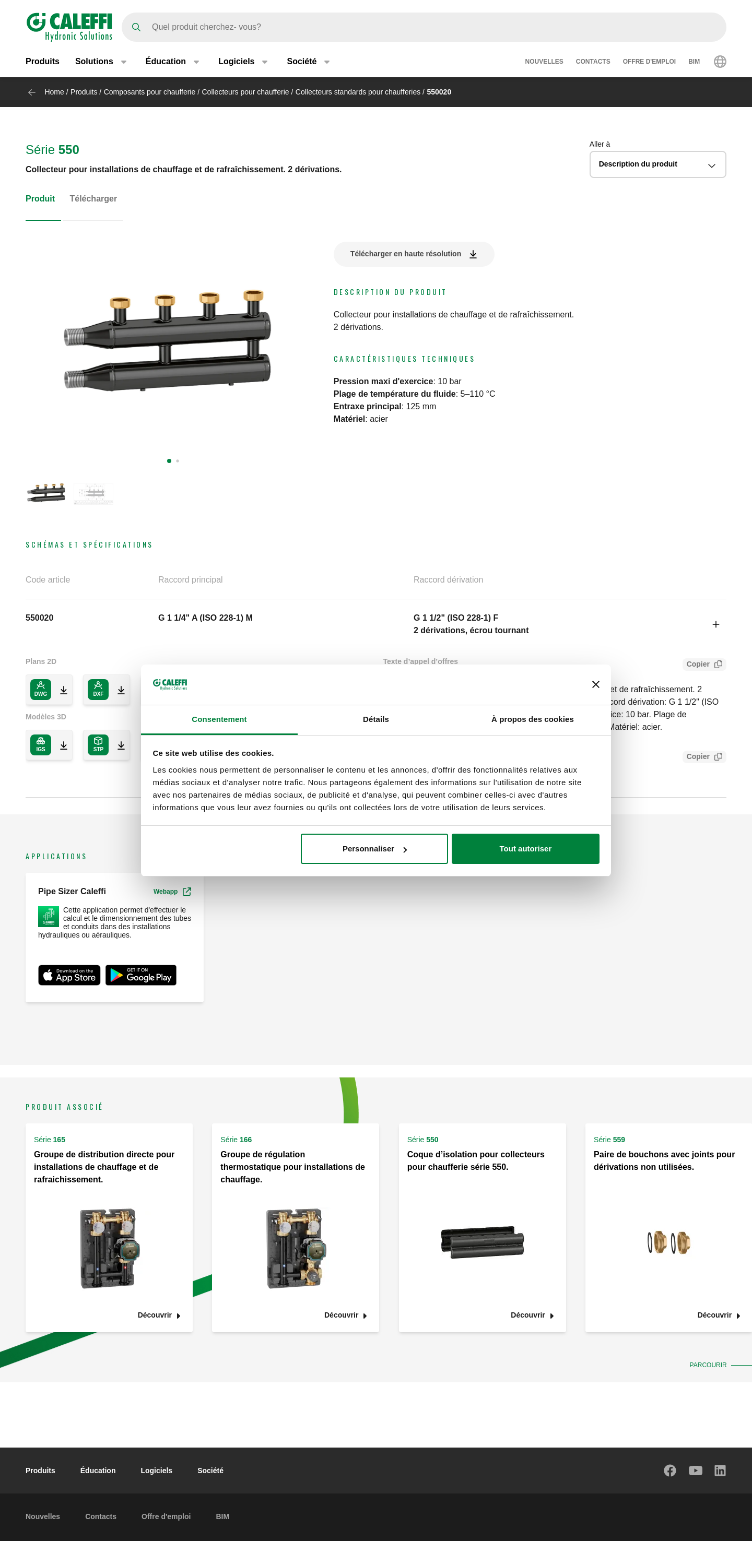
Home (54, 92)
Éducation (98, 1470)
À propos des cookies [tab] (532, 719)
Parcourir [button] (706, 1365)
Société (210, 1470)
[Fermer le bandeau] (596, 684)
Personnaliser (375, 848)
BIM (694, 61)
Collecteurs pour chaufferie (245, 92)
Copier (696, 665)
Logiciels (156, 1470)
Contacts (593, 61)
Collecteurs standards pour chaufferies (358, 92)
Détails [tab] (376, 719)
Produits (43, 61)
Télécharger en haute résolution (405, 254)
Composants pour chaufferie (150, 92)
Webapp (172, 891)
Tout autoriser (526, 848)
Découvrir (155, 1315)
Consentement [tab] (219, 719)
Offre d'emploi (649, 61)
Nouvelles (544, 61)
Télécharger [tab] (93, 198)
